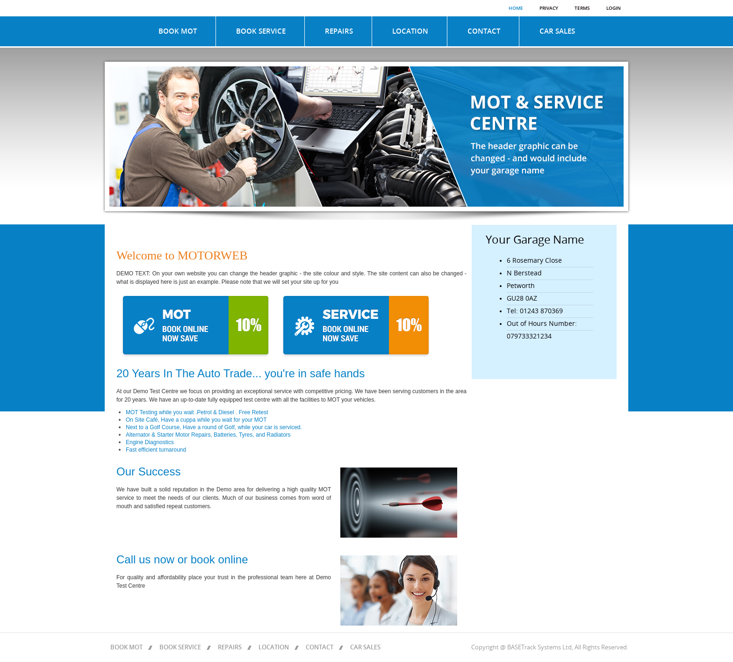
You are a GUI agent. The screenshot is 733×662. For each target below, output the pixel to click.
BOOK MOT (177, 31)
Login (613, 8)
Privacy (548, 8)
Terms (582, 8)
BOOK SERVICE (261, 31)
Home (516, 8)
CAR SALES (557, 31)
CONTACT (483, 31)
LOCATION (410, 31)
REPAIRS (339, 31)
